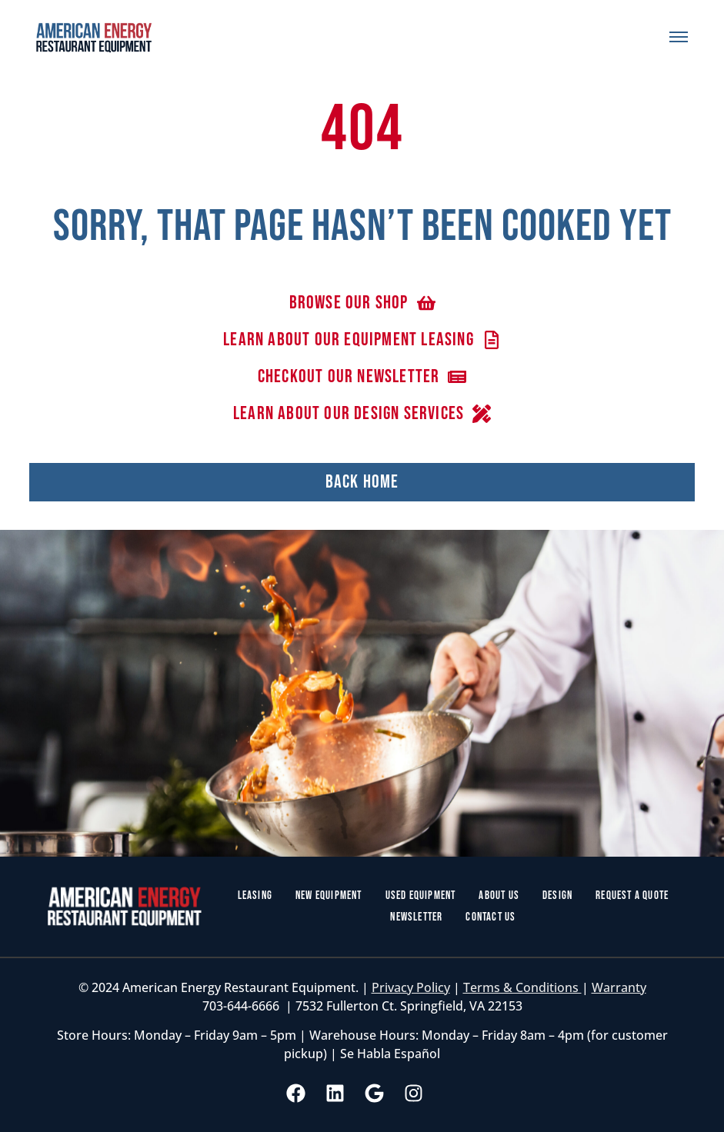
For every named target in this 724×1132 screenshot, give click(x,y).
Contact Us (490, 917)
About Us (499, 895)
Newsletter (416, 917)
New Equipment (328, 895)
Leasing (255, 895)
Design (557, 895)
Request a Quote (632, 895)
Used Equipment (420, 895)
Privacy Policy (411, 987)
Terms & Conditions (522, 987)
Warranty (619, 987)
